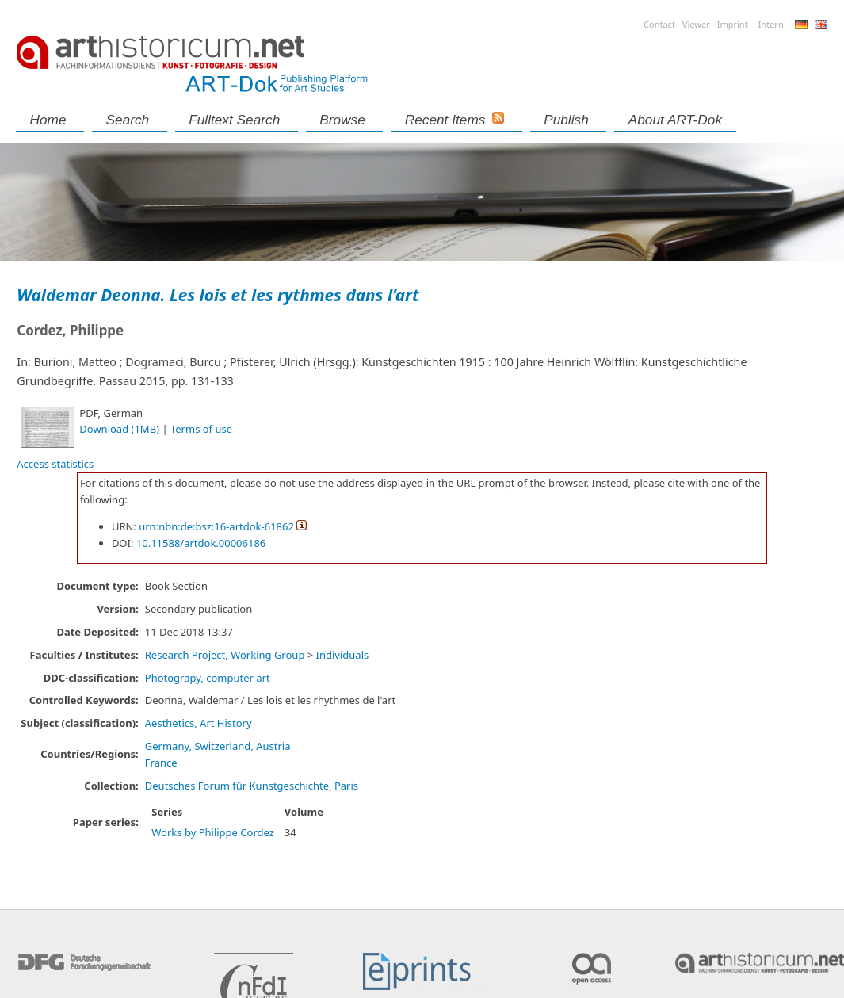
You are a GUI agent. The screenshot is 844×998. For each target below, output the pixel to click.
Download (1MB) (119, 429)
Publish (566, 120)
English (821, 24)
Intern (771, 24)
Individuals (342, 655)
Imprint (732, 24)
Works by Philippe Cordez (212, 832)
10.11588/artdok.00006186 (201, 543)
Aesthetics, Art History (198, 723)
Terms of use (201, 429)
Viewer (696, 24)
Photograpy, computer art (207, 678)
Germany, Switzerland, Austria (218, 746)
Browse (342, 120)
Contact (659, 24)
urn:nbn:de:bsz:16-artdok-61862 (216, 526)
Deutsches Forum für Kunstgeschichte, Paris (251, 785)
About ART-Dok (675, 120)
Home (48, 120)
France (161, 762)
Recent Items (445, 120)
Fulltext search (234, 120)
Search (128, 120)
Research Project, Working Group (225, 655)
